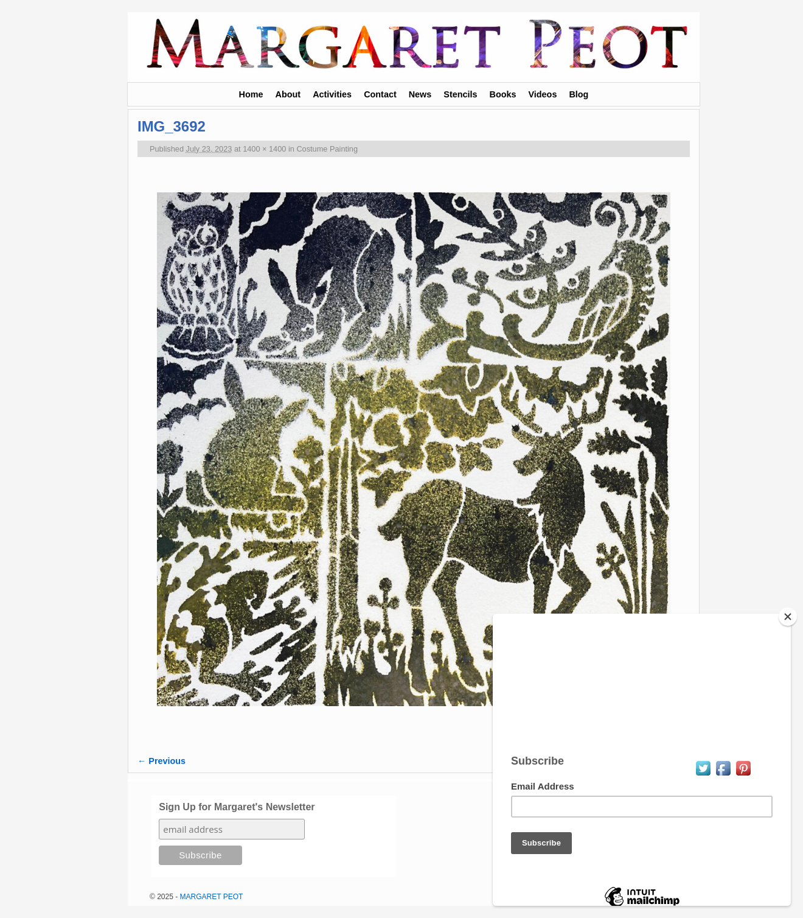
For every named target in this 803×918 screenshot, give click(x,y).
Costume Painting (327, 148)
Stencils (460, 94)
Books (503, 94)
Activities (332, 94)
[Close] (788, 617)
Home (251, 94)
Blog (578, 94)
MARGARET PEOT (211, 896)
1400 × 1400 (264, 148)
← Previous (161, 761)
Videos (542, 94)
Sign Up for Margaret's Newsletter (237, 807)
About (288, 94)
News (420, 94)
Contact (380, 94)
